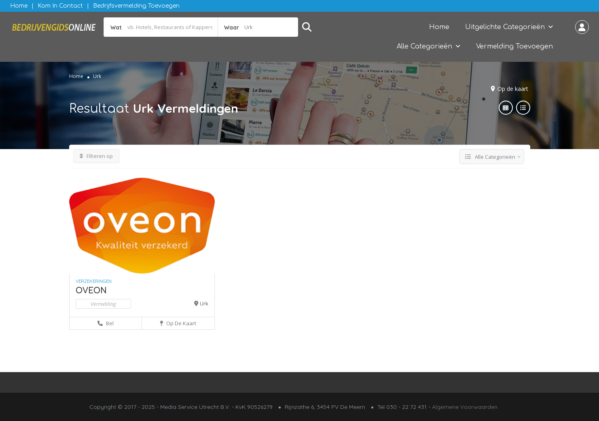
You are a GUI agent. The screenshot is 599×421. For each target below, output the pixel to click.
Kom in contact (60, 6)
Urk (204, 303)
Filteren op (96, 156)
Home (19, 6)
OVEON (91, 290)
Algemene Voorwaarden (464, 406)
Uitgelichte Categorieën (505, 27)
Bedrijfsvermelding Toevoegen (136, 6)
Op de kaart (512, 89)
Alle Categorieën (424, 46)
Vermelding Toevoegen (514, 46)
